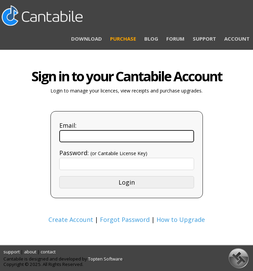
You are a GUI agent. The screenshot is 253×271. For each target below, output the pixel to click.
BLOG (151, 38)
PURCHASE (123, 38)
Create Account (70, 219)
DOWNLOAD (86, 38)
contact (48, 252)
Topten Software (105, 259)
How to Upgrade (180, 219)
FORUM (175, 38)
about (30, 252)
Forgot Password (125, 219)
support (11, 252)
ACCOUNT (237, 38)
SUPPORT (204, 38)
